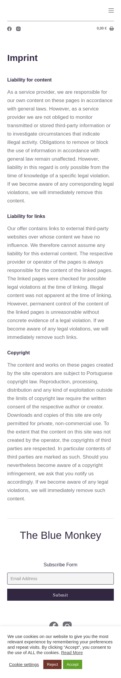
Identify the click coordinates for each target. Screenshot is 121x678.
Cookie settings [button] (24, 664)
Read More (72, 652)
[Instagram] (18, 29)
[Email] (60, 579)
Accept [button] (73, 664)
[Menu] (111, 10)
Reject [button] (52, 664)
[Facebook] (9, 29)
